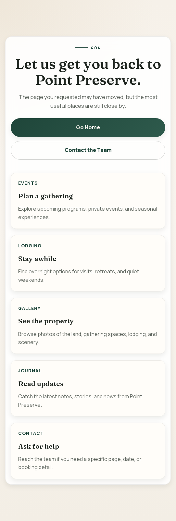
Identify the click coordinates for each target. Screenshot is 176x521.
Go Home (88, 127)
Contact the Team (88, 150)
